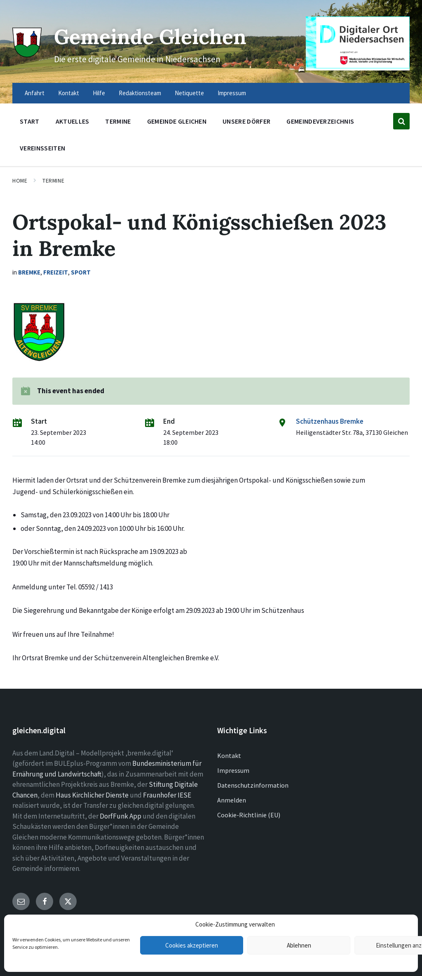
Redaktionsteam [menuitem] (140, 93)
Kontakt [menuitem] (68, 93)
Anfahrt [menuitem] (35, 93)
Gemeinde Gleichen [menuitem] (176, 121)
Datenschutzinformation (252, 785)
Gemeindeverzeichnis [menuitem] (320, 121)
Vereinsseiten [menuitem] (42, 148)
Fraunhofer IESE (167, 795)
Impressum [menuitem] (232, 93)
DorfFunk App (120, 816)
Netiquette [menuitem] (189, 93)
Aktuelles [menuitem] (72, 121)
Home (19, 180)
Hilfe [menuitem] (99, 93)
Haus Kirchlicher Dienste (92, 795)
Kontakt (229, 755)
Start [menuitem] (30, 121)
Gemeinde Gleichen (152, 36)
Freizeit (55, 272)
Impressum (233, 770)
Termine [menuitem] (118, 121)
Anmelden (231, 800)
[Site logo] (27, 54)
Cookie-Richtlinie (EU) (248, 815)
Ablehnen (299, 945)
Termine (53, 180)
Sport (81, 272)
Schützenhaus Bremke (329, 421)
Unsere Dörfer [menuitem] (246, 121)
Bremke (29, 272)
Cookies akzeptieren (191, 945)
